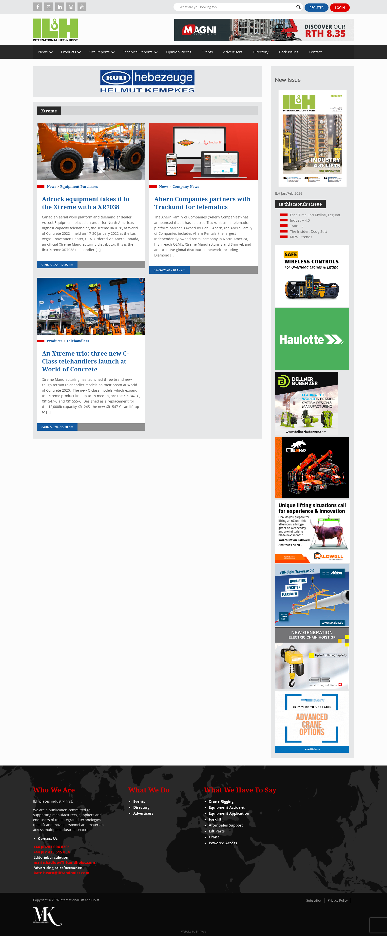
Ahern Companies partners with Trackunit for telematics (202, 203)
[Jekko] (312, 497)
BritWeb (201, 931)
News (43, 51)
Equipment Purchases (79, 186)
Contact (315, 51)
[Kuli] (147, 81)
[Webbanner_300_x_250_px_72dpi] (312, 305)
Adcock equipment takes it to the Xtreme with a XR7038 (86, 203)
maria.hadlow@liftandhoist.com (64, 862)
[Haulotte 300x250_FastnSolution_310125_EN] (312, 368)
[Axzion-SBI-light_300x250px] (312, 624)
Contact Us (48, 838)
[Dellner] (306, 433)
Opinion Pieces (178, 51)
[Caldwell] (312, 561)
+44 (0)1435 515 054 (52, 852)
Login (340, 7)
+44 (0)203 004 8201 (52, 847)
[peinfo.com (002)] (312, 751)
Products (68, 51)
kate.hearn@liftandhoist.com (61, 872)
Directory (261, 51)
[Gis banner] (312, 687)
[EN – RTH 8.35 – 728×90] (264, 29)
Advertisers (232, 51)
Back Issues (288, 51)
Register (317, 7)
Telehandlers (77, 341)
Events (207, 51)
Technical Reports (138, 51)
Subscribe (313, 900)
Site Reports (99, 51)
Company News (186, 186)
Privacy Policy (338, 900)
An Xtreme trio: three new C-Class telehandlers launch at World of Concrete (85, 361)
